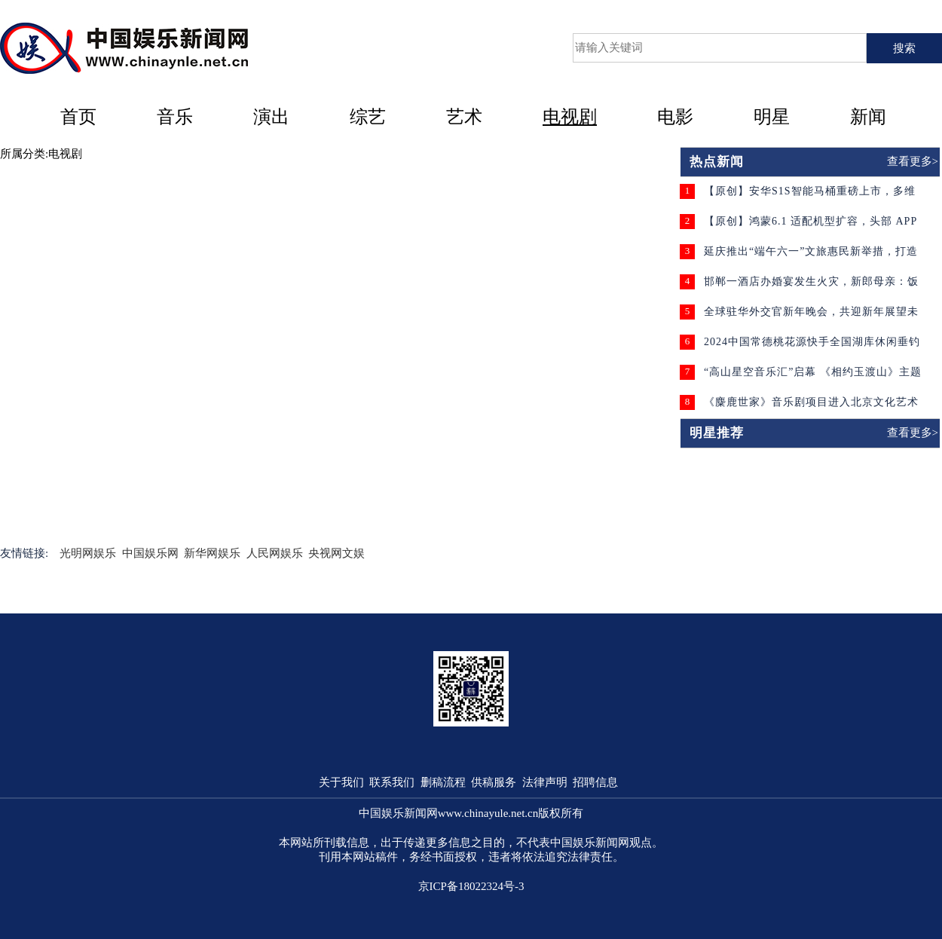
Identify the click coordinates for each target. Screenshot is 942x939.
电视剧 (570, 117)
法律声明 (544, 782)
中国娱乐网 (150, 553)
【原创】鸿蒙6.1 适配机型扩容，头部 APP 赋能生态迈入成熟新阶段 (810, 226)
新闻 (868, 117)
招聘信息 (595, 782)
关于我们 (341, 782)
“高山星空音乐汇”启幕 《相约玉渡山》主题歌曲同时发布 (813, 377)
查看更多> (912, 161)
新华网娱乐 (212, 553)
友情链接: (24, 553)
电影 (675, 117)
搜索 (904, 48)
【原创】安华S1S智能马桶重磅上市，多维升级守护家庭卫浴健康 (810, 196)
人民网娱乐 (274, 553)
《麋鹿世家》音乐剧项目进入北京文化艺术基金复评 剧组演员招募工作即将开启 (811, 407)
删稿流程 (443, 782)
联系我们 (391, 782)
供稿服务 (493, 782)
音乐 (175, 117)
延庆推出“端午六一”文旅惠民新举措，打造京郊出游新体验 (811, 257)
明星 (772, 117)
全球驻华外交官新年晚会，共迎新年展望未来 (811, 317)
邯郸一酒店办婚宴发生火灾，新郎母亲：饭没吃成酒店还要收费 (811, 287)
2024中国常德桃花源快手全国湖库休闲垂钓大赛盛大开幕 (812, 347)
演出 (271, 117)
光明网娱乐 (88, 553)
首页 (78, 117)
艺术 (464, 117)
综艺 (368, 117)
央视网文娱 (336, 553)
